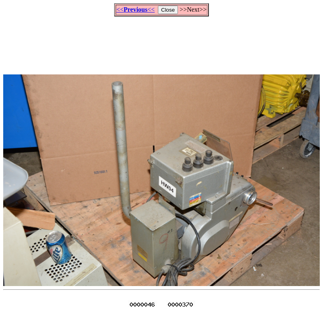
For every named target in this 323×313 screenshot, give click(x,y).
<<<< (136, 9)
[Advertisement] (161, 42)
